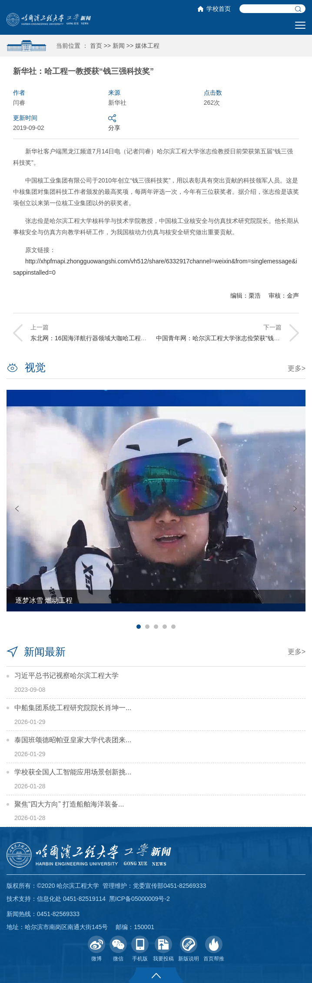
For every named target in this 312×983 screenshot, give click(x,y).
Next (295, 508)
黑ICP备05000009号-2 (139, 898)
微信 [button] (118, 949)
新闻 (119, 45)
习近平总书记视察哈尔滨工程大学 (66, 675)
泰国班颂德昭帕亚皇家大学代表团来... (72, 740)
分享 (114, 122)
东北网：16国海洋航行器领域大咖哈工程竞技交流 (97, 338)
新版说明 (188, 949)
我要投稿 (163, 949)
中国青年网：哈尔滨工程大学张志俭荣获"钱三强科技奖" (231, 338)
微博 (96, 949)
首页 (96, 45)
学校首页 (218, 8)
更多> (296, 368)
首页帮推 (213, 949)
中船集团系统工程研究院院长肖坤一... (72, 707)
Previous (17, 508)
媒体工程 (147, 45)
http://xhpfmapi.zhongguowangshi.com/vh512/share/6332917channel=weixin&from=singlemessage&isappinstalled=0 (155, 267)
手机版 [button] (140, 949)
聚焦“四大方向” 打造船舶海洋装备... (69, 804)
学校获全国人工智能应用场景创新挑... (72, 772)
